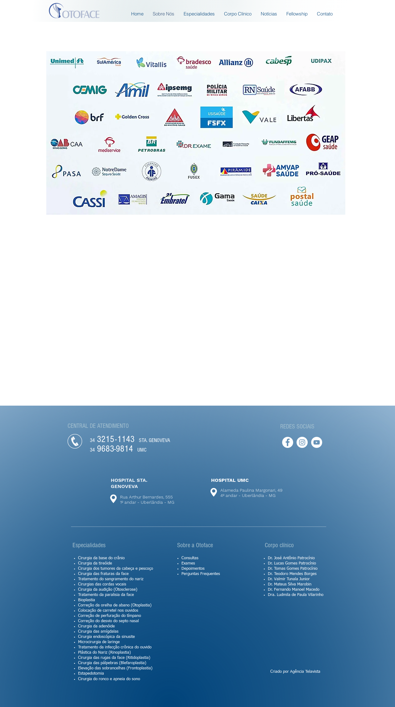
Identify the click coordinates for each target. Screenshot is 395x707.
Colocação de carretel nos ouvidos (108, 611)
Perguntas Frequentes (200, 574)
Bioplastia (86, 600)
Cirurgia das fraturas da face (103, 574)
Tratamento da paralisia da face (106, 595)
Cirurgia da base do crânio (101, 558)
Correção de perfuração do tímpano (109, 616)
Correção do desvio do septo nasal (108, 621)
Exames (188, 563)
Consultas (189, 558)
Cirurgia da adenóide (96, 626)
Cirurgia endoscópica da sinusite (106, 637)
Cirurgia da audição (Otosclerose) (107, 590)
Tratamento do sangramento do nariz (110, 579)
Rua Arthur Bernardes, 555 (146, 496)
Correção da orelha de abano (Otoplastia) (115, 605)
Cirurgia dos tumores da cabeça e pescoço (115, 569)
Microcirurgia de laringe (99, 642)
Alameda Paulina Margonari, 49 (251, 490)
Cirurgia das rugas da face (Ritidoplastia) (114, 658)
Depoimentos (193, 569)
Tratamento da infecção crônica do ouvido (115, 647)
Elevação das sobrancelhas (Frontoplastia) (115, 668)
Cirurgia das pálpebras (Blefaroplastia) (112, 663)
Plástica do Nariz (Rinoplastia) (104, 653)
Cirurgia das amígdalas (98, 632)
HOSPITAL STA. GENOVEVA (129, 483)
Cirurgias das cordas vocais (102, 584)
